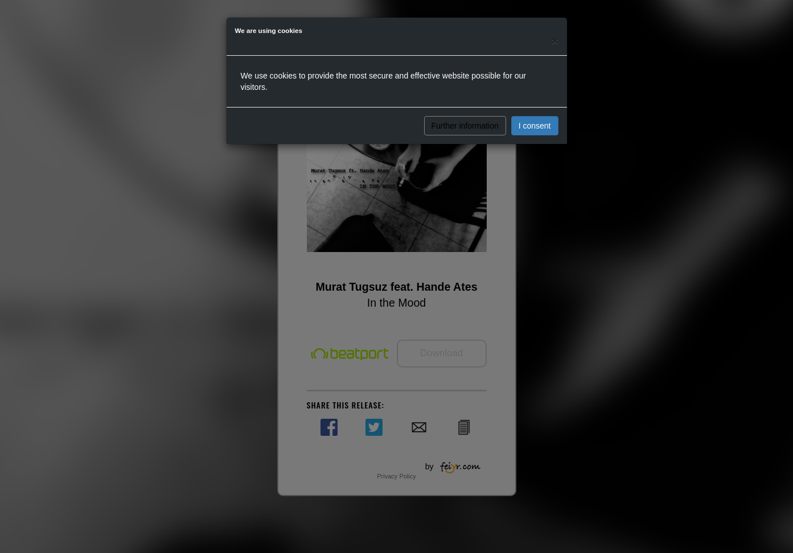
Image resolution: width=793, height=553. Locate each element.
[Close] (554, 41)
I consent (535, 125)
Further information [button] (465, 125)
